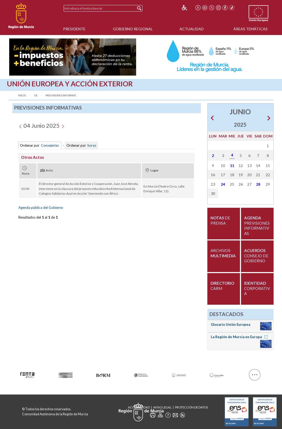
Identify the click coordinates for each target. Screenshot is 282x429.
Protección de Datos (191, 407)
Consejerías (50, 145)
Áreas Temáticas (250, 29)
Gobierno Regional (133, 29)
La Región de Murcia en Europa (240, 337)
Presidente (74, 29)
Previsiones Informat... (61, 95)
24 (223, 184)
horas (91, 145)
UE (36, 95)
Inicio (22, 95)
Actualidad (192, 29)
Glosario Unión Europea (230, 324)
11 (232, 165)
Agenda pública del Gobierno (40, 207)
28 (258, 184)
